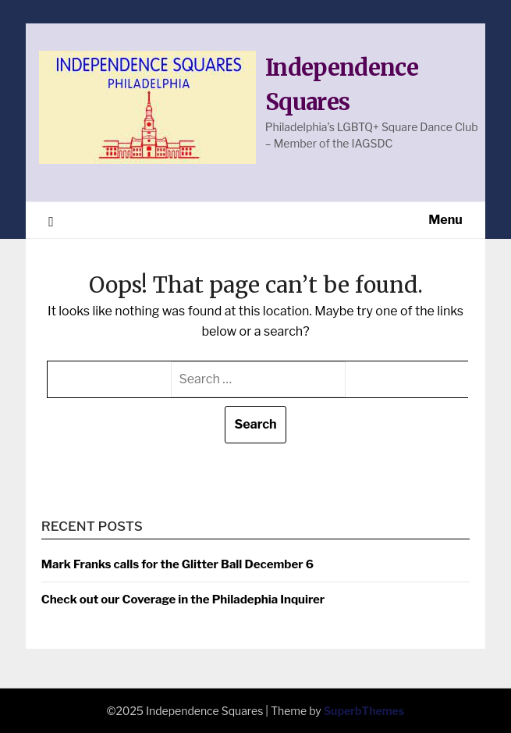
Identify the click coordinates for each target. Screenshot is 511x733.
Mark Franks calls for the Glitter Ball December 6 (177, 564)
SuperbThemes (364, 710)
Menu (445, 219)
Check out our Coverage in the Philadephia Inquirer (183, 599)
